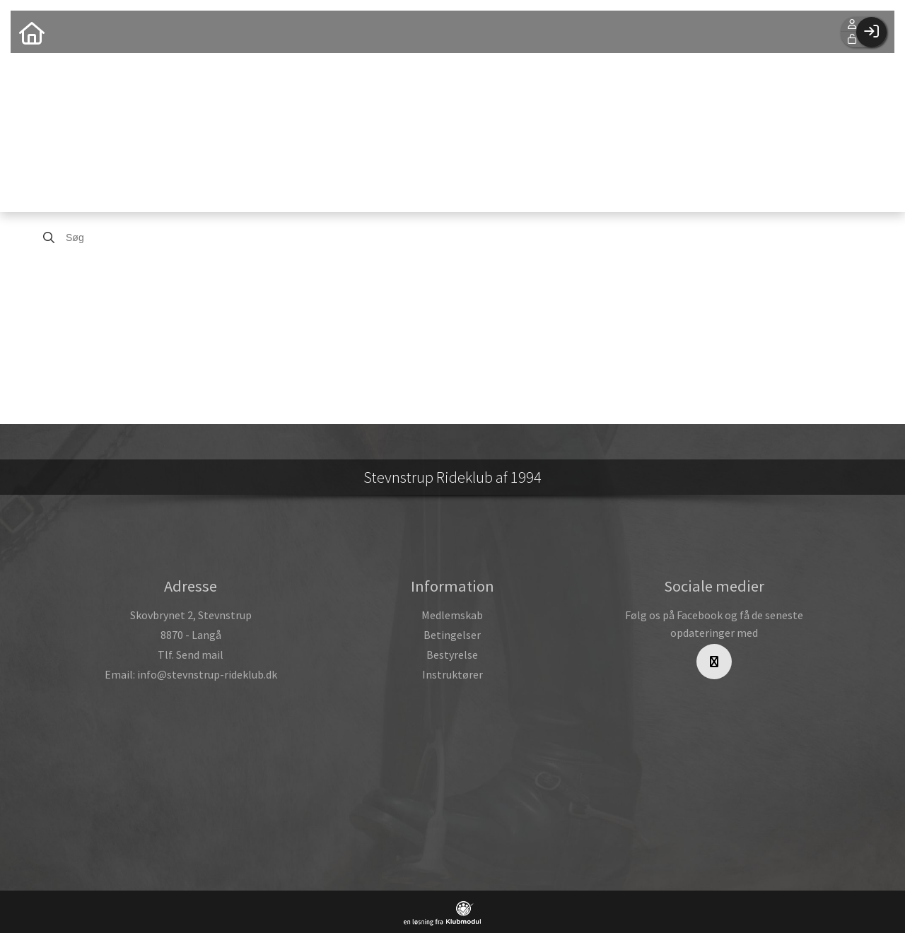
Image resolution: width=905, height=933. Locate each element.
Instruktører (452, 674)
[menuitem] (32, 32)
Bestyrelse (452, 654)
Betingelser (452, 635)
